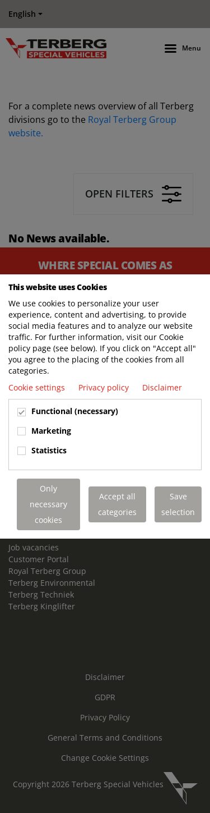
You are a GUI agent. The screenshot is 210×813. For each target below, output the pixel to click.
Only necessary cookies (48, 504)
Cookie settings (37, 387)
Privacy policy (104, 387)
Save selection (178, 504)
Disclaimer (162, 387)
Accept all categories (117, 504)
